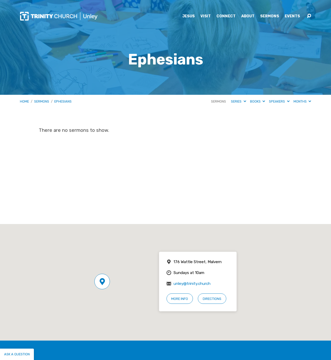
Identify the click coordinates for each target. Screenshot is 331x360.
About (247, 16)
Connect (226, 16)
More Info (179, 299)
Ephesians (63, 101)
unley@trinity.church (192, 283)
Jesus (188, 16)
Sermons (269, 16)
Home (24, 101)
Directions (212, 299)
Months (302, 101)
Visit (205, 16)
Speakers (279, 101)
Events (292, 16)
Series (238, 101)
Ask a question (17, 354)
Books (257, 101)
